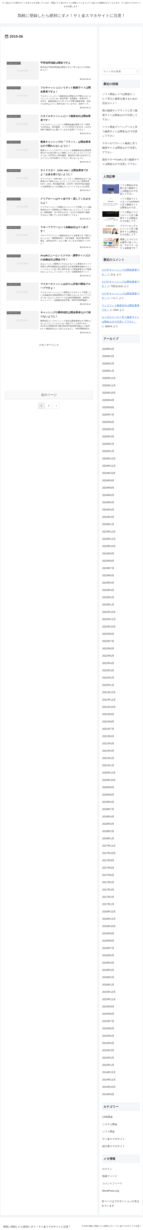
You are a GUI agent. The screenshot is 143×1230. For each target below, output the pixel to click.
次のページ (49, 395)
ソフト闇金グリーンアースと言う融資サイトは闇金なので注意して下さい (119, 131)
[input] (121, 71)
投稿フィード (109, 1176)
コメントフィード (112, 1183)
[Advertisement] (49, 48)
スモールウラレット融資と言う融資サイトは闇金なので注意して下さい (119, 148)
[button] (137, 71)
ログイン (107, 1169)
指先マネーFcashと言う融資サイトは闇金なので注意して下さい (120, 161)
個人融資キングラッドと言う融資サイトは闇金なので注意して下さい (119, 115)
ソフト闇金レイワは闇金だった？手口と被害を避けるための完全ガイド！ (119, 99)
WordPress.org (110, 1190)
